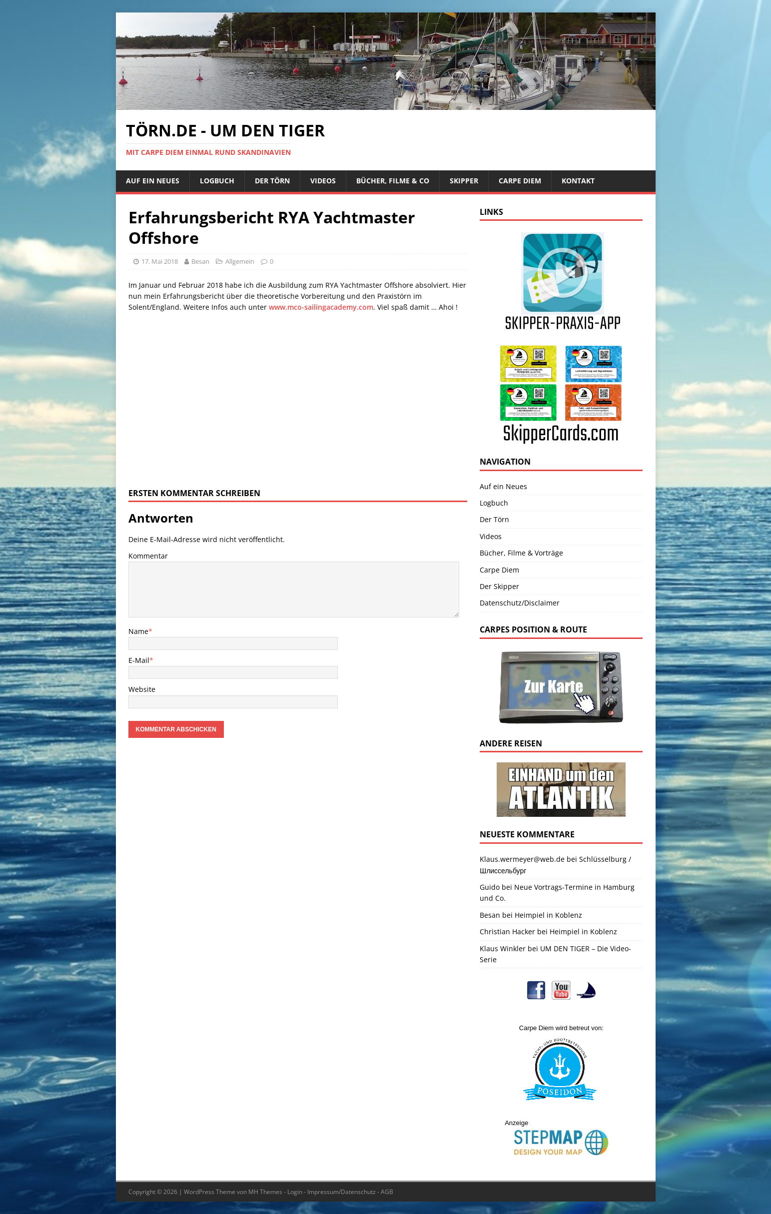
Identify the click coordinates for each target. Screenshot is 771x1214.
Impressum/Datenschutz (341, 1192)
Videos (323, 180)
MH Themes (265, 1192)
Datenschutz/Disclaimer (520, 602)
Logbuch (217, 180)
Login (294, 1192)
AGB (387, 1192)
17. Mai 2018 (159, 261)
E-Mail (138, 660)
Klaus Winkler (503, 948)
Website (141, 689)
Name (138, 631)
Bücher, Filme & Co (392, 180)
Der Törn (272, 180)
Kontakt (578, 180)
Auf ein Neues (152, 180)
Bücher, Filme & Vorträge (521, 553)
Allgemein (239, 261)
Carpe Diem (520, 180)
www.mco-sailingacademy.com (321, 307)
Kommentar (148, 556)
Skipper (464, 180)
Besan (200, 261)
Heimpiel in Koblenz (548, 915)
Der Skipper (499, 586)
